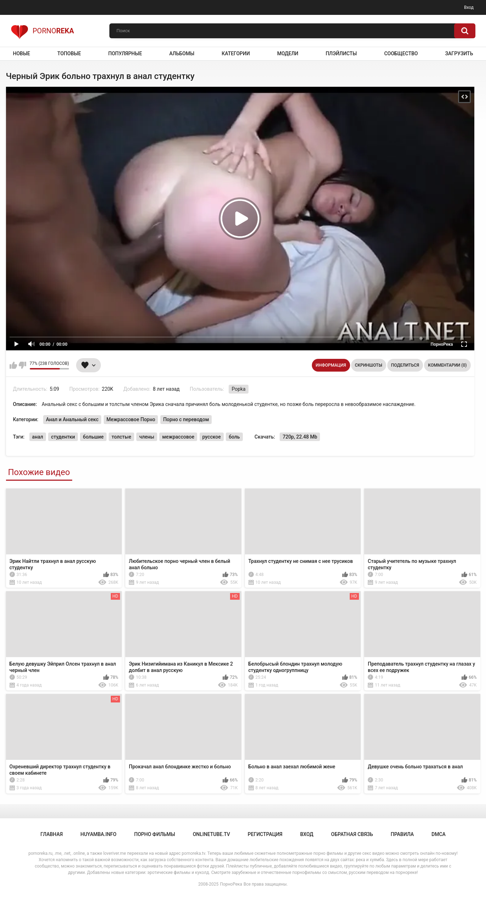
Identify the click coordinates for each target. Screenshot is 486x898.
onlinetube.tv (211, 834)
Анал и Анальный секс (72, 419)
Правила (402, 834)
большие (93, 437)
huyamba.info (98, 834)
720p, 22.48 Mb (299, 437)
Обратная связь (352, 834)
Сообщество (401, 53)
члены (146, 437)
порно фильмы (154, 834)
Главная (51, 834)
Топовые (69, 53)
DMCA (438, 834)
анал (37, 437)
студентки (63, 437)
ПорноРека (231, 884)
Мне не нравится (22, 365)
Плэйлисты (341, 53)
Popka (238, 389)
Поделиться (405, 365)
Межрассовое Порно (131, 419)
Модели (287, 53)
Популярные (125, 53)
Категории (236, 53)
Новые (21, 53)
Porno (42, 31)
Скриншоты (368, 365)
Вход (469, 7)
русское (211, 437)
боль (234, 437)
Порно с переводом (186, 419)
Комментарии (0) (447, 365)
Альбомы (181, 53)
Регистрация (265, 834)
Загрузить (459, 53)
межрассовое (178, 437)
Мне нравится (13, 365)
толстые (121, 437)
